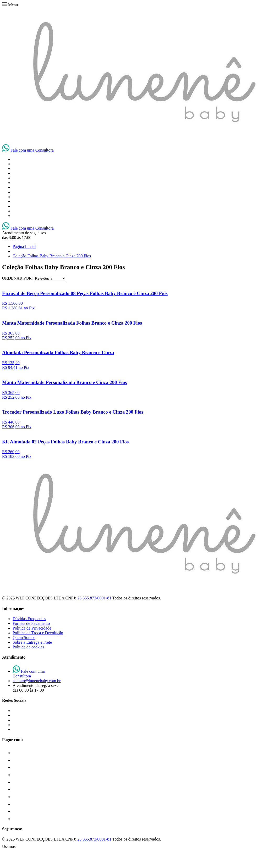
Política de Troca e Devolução (38, 633)
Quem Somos (24, 637)
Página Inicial (24, 246)
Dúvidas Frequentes (29, 618)
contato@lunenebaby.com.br (37, 680)
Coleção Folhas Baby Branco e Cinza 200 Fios (52, 256)
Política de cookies (28, 647)
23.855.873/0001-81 (94, 598)
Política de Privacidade (32, 628)
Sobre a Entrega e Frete (32, 642)
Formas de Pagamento (31, 623)
